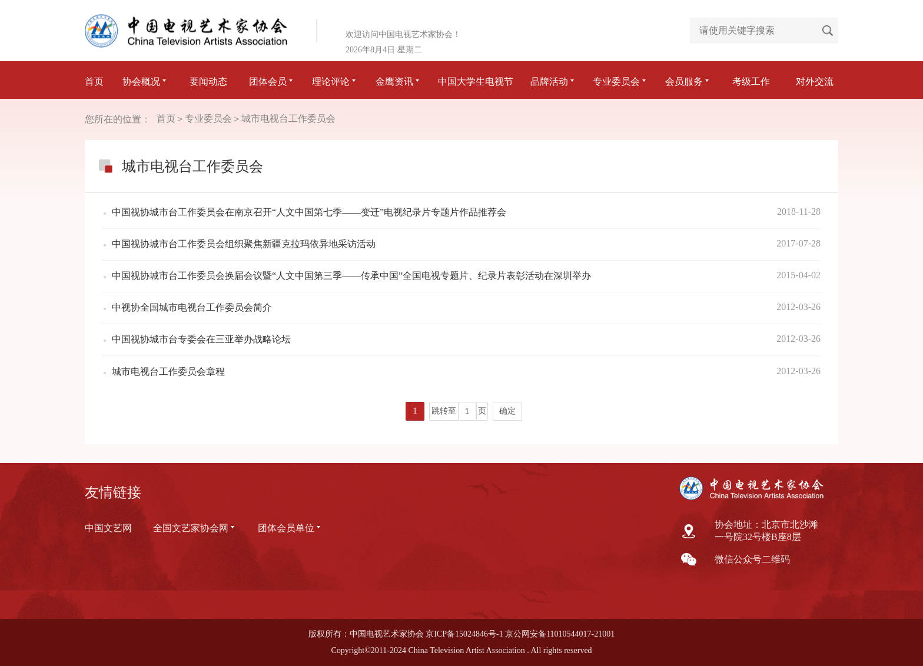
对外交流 (815, 81)
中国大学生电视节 (475, 81)
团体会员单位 (290, 528)
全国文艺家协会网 (195, 528)
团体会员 (272, 81)
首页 (94, 81)
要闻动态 (208, 81)
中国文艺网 (108, 528)
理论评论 (335, 81)
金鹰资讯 (398, 81)
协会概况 (145, 81)
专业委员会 (620, 81)
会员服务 (688, 81)
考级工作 (751, 81)
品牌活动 (553, 81)
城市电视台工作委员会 (288, 119)
